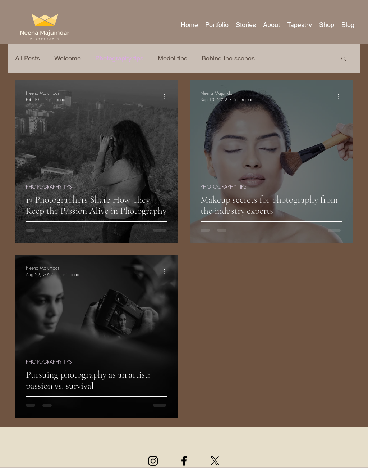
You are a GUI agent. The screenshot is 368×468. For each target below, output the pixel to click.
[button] (217, 24)
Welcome (67, 58)
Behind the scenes (228, 58)
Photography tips (119, 58)
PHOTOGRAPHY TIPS (49, 187)
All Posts (27, 58)
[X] (214, 460)
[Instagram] (153, 460)
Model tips (172, 58)
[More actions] (166, 96)
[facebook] (184, 460)
